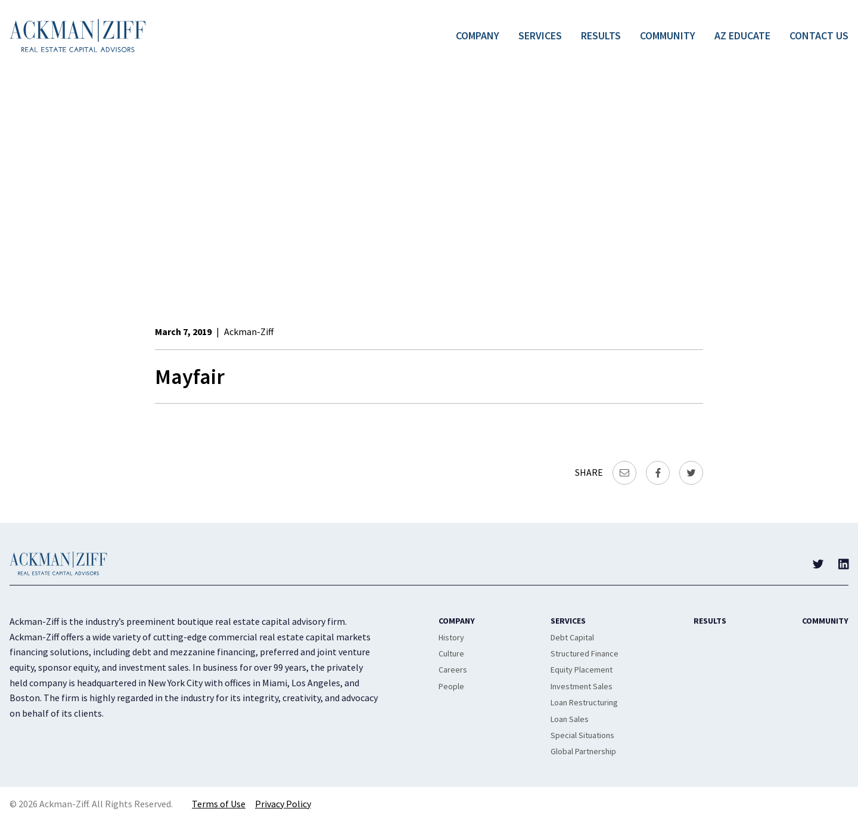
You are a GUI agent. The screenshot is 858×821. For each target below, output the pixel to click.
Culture (451, 653)
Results (601, 35)
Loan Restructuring (584, 702)
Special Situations (582, 735)
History (451, 637)
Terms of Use (218, 804)
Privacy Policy (283, 804)
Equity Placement (582, 669)
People (451, 686)
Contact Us (818, 35)
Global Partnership (583, 751)
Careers (453, 669)
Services (540, 35)
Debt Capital (572, 637)
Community (667, 35)
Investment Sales (582, 686)
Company (477, 35)
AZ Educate (742, 35)
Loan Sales (570, 719)
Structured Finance (584, 653)
